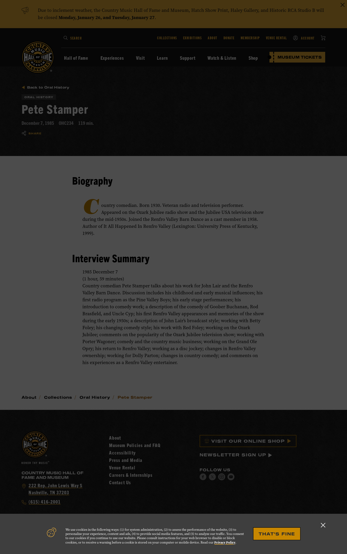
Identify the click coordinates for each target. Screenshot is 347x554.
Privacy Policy (224, 542)
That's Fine (277, 533)
